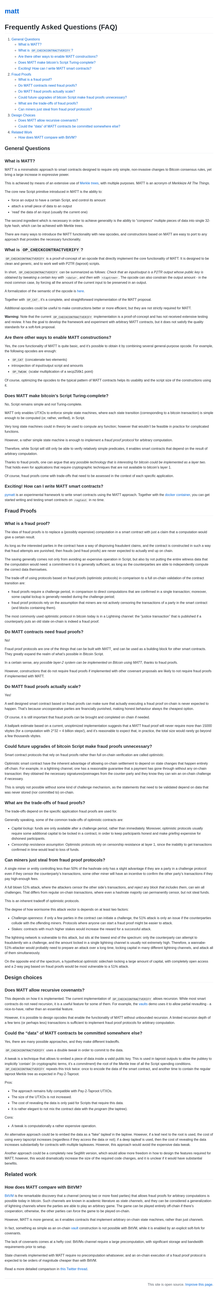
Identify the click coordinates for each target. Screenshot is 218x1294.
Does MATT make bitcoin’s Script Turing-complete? (57, 62)
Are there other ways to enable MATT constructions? (58, 56)
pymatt (10, 495)
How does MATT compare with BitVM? (47, 137)
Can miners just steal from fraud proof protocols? (55, 109)
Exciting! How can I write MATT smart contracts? (55, 68)
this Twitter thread (73, 1269)
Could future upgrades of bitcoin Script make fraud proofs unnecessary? (72, 97)
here (80, 291)
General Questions (25, 39)
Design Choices (23, 115)
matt (12, 11)
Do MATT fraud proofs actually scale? (46, 91)
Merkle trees (89, 183)
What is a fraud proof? (35, 79)
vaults (143, 1004)
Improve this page (198, 1284)
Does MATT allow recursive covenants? (48, 120)
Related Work (21, 132)
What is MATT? (30, 44)
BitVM (9, 1196)
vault (74, 1228)
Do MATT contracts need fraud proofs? (47, 85)
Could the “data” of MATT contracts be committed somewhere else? (69, 126)
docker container (177, 495)
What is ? (45, 50)
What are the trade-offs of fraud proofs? (48, 103)
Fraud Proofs (21, 74)
